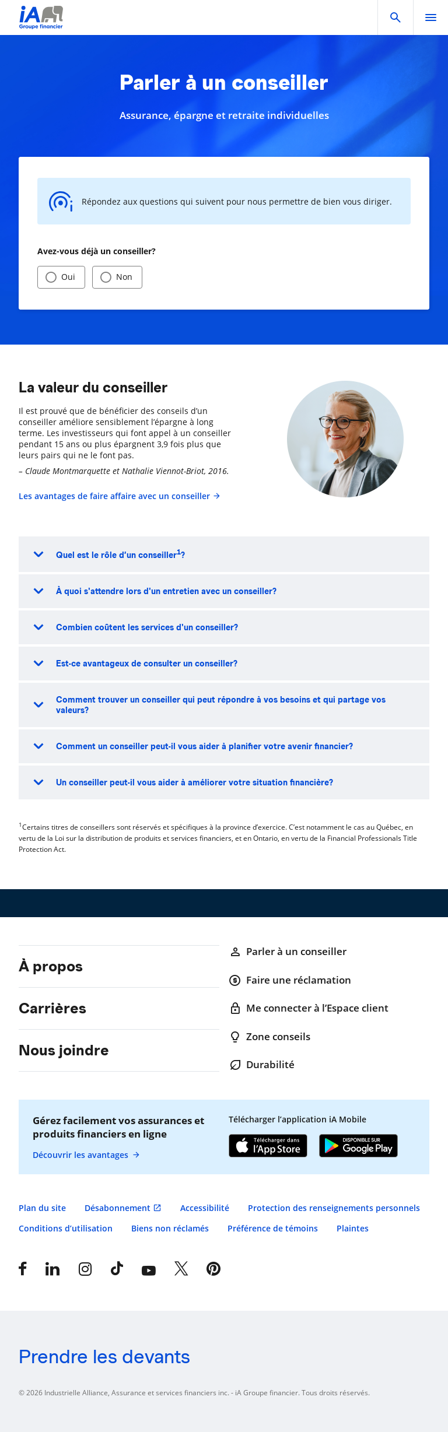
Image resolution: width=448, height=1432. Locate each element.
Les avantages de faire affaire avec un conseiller (120, 495)
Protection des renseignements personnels (334, 1207)
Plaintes (353, 1228)
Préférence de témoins (273, 1228)
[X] (181, 1269)
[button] (395, 17)
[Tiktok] (117, 1269)
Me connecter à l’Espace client (308, 1008)
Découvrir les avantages (87, 1155)
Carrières (52, 1008)
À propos (51, 966)
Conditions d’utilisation (66, 1228)
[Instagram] (85, 1269)
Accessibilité (204, 1207)
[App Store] (268, 1147)
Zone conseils (269, 1036)
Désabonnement (117, 1207)
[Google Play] (358, 1147)
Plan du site (42, 1207)
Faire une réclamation (290, 980)
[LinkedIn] (53, 1269)
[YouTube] (149, 1269)
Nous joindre (64, 1050)
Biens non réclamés (170, 1228)
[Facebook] (23, 1269)
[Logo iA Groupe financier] (41, 25)
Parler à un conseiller (287, 951)
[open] (430, 17)
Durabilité (262, 1064)
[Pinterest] (213, 1269)
